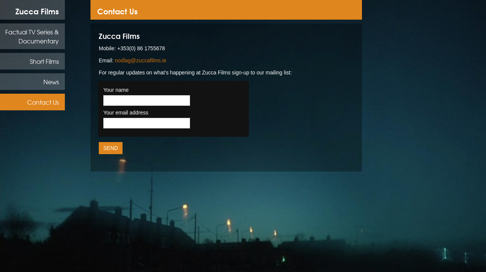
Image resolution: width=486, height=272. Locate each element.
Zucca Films (37, 11)
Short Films (44, 61)
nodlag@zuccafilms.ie (140, 60)
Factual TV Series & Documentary (32, 36)
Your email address (125, 113)
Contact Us (43, 102)
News (51, 81)
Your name (116, 90)
